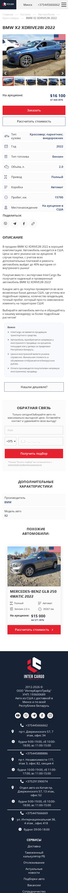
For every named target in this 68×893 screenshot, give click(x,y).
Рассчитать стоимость (34, 121)
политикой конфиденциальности (25, 464)
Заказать (34, 110)
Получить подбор (33, 453)
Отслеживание (34, 862)
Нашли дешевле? (34, 387)
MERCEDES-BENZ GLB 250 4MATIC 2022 (33, 594)
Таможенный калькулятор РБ (34, 854)
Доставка (34, 846)
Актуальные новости (34, 870)
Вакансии (34, 885)
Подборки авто (34, 879)
